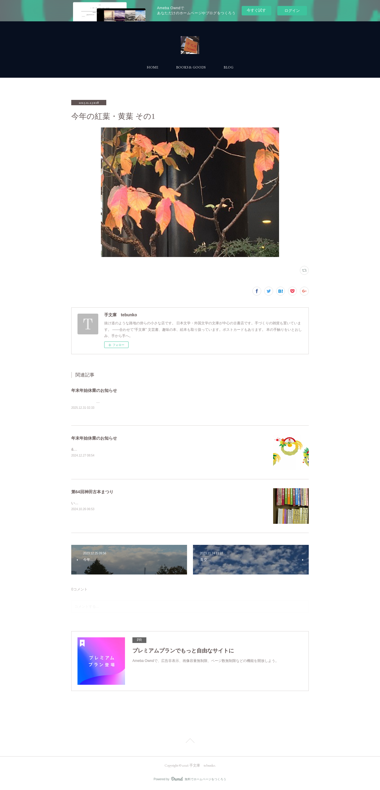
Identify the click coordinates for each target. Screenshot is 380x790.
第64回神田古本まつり (92, 492)
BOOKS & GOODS (191, 67)
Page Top (190, 742)
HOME (152, 67)
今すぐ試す (256, 10)
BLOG (228, 67)
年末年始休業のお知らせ (94, 390)
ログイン (292, 10)
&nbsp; (76, 450)
